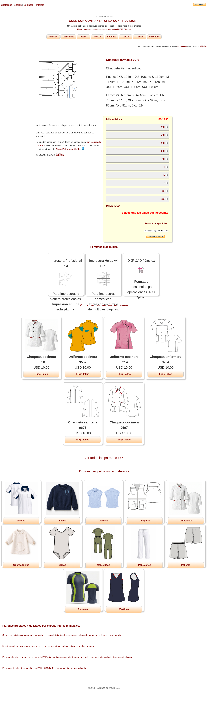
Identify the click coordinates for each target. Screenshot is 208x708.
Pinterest (40, 5)
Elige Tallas (41, 374)
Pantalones (144, 565)
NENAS (126, 37)
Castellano (6, 5)
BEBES (83, 37)
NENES (140, 37)
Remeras (83, 609)
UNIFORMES (154, 37)
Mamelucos (103, 565)
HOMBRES (111, 37)
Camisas (103, 520)
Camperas (144, 520)
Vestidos (124, 609)
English (18, 5)
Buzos (62, 520)
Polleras (185, 565)
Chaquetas (186, 520)
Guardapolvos (21, 565)
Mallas (62, 565)
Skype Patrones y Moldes (70, 149)
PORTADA (53, 37)
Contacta (29, 5)
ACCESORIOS (68, 37)
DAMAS (97, 37)
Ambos (21, 520)
